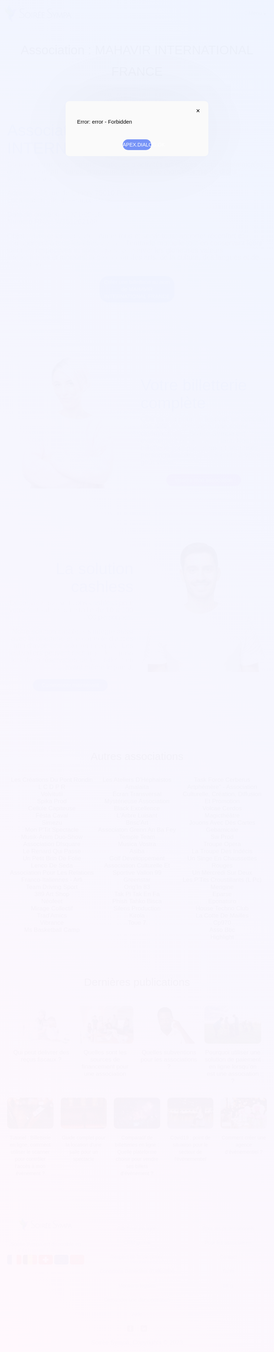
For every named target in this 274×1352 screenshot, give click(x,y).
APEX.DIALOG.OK (137, 145)
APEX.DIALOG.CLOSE (196, 111)
